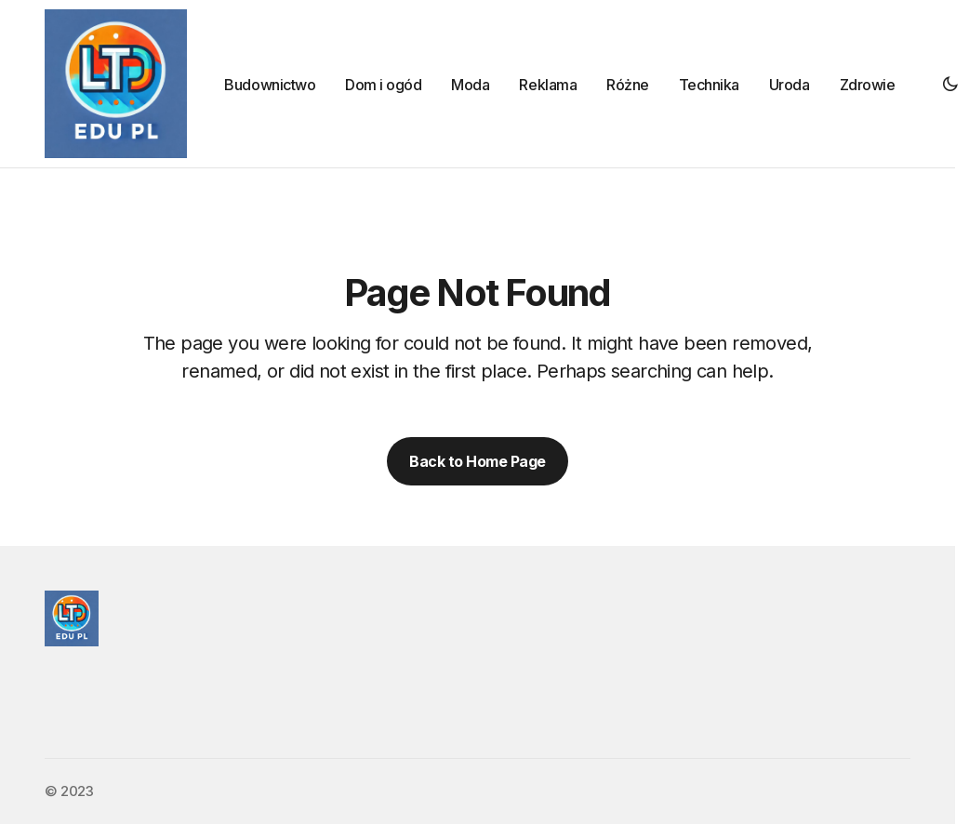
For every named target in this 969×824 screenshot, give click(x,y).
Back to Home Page (477, 461)
